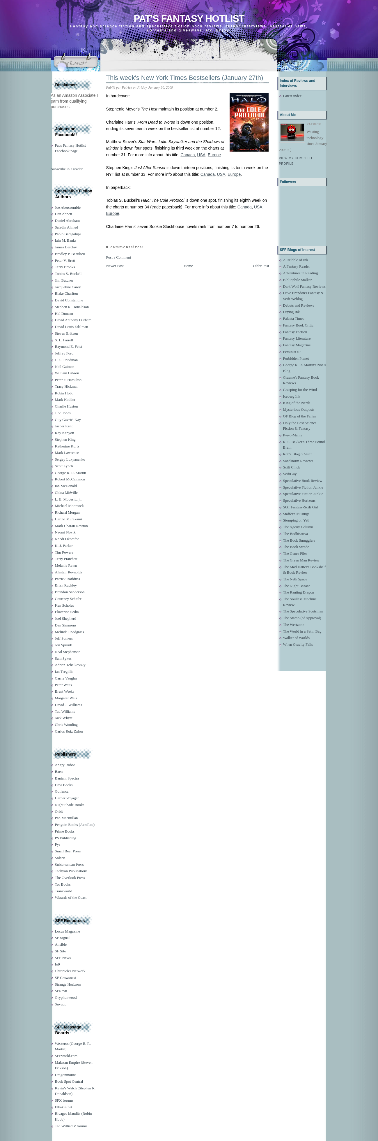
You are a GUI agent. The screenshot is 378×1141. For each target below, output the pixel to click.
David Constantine (69, 300)
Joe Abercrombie (68, 207)
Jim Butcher (64, 280)
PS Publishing (65, 838)
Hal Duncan (64, 313)
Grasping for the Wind (300, 389)
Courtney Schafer (68, 598)
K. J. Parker (64, 545)
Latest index (292, 96)
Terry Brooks (65, 267)
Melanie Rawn (66, 565)
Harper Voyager (67, 798)
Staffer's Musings (296, 514)
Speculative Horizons (299, 500)
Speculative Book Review (302, 480)
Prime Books (65, 831)
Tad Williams (65, 711)
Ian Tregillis (64, 671)
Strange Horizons (68, 984)
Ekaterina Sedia (67, 612)
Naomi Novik (65, 532)
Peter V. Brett (65, 260)
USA (201, 154)
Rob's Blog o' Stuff (297, 454)
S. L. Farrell (64, 340)
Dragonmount (65, 1074)
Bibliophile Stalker (297, 280)
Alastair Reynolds (68, 572)
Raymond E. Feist (68, 346)
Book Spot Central (69, 1081)
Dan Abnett (63, 214)
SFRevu (61, 991)
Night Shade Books (69, 805)
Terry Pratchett (66, 559)
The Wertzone (293, 624)
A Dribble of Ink (295, 260)
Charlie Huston (66, 406)
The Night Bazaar (296, 586)
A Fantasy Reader (296, 266)
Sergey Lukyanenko (70, 459)
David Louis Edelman (71, 326)
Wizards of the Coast (71, 897)
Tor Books (63, 884)
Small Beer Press (68, 851)
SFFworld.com (66, 1056)
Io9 (57, 964)
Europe (214, 154)
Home (188, 266)
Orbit (59, 811)
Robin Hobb (64, 393)
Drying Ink (291, 312)
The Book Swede (296, 547)
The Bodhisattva (295, 533)
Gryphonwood (66, 997)
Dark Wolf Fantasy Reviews (304, 286)
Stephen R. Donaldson (72, 307)
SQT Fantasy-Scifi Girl (300, 507)
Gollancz (62, 791)
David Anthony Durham (73, 320)
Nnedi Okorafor (67, 539)
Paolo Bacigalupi (68, 234)
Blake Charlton (66, 293)
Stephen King (65, 439)
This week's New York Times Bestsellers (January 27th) (184, 77)
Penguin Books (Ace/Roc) (75, 824)
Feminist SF (292, 352)
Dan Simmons (66, 625)
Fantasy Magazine (297, 345)
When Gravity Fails (298, 644)
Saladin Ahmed (66, 227)
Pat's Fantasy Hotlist (189, 18)
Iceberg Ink (291, 396)
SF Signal (62, 937)
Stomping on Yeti (296, 520)
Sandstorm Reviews (298, 461)
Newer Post (115, 266)
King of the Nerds (296, 403)
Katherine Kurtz (67, 446)
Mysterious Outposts (299, 409)
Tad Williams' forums (71, 1126)
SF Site (60, 951)
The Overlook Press (70, 877)
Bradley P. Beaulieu (70, 254)
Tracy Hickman (67, 386)
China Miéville (66, 492)
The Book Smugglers (299, 540)
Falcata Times (293, 318)
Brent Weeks (64, 691)
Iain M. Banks (66, 240)
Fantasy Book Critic (298, 325)
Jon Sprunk (63, 645)
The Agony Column (298, 527)
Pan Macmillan (66, 818)
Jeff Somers (64, 638)
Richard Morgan (67, 512)
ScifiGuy (290, 474)
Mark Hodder (65, 399)
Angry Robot (65, 765)
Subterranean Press (69, 864)
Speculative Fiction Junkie (303, 487)
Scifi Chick (291, 467)
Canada (188, 154)
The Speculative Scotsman (303, 611)
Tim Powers (64, 552)
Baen (59, 771)
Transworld (63, 891)
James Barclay (66, 247)
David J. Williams (68, 705)
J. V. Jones (63, 413)
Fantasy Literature (297, 338)
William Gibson (67, 373)
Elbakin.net (63, 1107)
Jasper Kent (64, 426)
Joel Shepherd (65, 618)
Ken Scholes (64, 605)
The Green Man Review (301, 560)
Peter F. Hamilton (68, 380)
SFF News (63, 958)
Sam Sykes (63, 658)
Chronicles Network (70, 971)
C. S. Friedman (66, 360)
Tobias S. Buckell (68, 273)
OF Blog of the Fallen (299, 416)
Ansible (61, 944)
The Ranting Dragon (298, 592)
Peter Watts (63, 685)
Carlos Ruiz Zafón (69, 731)
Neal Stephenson (68, 652)
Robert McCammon (70, 479)
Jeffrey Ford (64, 353)
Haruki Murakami (68, 519)
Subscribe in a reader (67, 169)
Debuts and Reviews (298, 305)
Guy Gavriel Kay (68, 419)
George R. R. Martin (70, 473)
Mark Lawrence (67, 452)
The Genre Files (295, 553)
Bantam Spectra (67, 778)
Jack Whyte (64, 718)
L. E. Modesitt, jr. (68, 499)
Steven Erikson (66, 333)
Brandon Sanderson (70, 592)
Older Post (261, 266)
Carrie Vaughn (66, 678)
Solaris (60, 858)
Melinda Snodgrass (69, 632)
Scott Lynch (64, 466)
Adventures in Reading (300, 273)
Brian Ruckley (66, 585)
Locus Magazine (67, 931)
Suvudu (61, 1004)
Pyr (57, 844)
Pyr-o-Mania (292, 435)
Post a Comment (118, 257)
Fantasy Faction (295, 332)
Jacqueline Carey (68, 287)
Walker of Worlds (296, 638)
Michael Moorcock (69, 505)
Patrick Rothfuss (67, 579)
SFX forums (64, 1100)
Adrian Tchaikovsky (70, 665)
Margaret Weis (66, 698)
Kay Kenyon (64, 433)
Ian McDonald (66, 486)
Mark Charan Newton (71, 526)
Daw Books (64, 785)
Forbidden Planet (296, 358)
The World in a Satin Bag (302, 631)
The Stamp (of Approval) (302, 618)
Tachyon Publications (71, 871)
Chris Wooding (66, 724)
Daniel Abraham (67, 220)
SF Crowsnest (65, 977)
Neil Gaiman (64, 366)
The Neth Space (295, 579)
